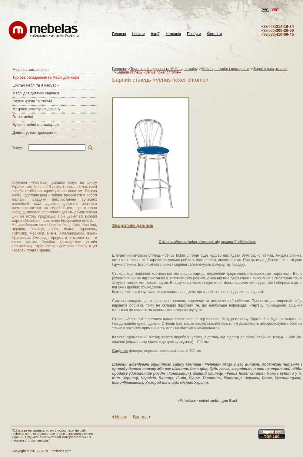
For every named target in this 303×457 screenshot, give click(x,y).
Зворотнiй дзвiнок (132, 225)
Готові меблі (22, 117)
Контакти (214, 34)
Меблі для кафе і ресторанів (225, 69)
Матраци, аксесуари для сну (36, 109)
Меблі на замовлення (30, 69)
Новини (138, 34)
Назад (121, 416)
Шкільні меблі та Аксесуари (35, 85)
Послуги (194, 34)
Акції (155, 34)
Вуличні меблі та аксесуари (35, 125)
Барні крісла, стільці (270, 69)
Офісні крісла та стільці (32, 101)
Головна (119, 34)
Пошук (17, 148)
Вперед (140, 416)
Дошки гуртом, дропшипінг (34, 132)
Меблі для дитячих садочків (35, 93)
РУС (265, 10)
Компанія (173, 34)
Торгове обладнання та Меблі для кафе (45, 77)
